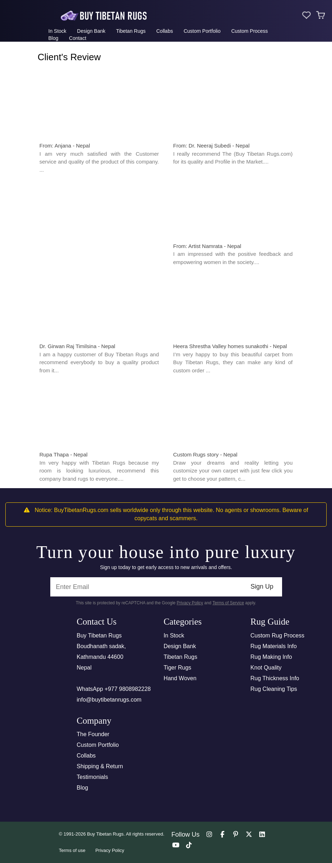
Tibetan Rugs (130, 31)
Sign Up (261, 586)
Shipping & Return (100, 766)
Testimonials (92, 777)
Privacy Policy (190, 602)
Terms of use (72, 850)
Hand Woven (180, 678)
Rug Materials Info (273, 646)
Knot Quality (265, 668)
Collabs (164, 31)
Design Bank (91, 31)
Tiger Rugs (177, 668)
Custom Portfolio (202, 31)
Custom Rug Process (277, 635)
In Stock (57, 31)
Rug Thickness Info (274, 678)
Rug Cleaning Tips (273, 689)
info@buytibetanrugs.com (109, 700)
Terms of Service (228, 602)
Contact (77, 38)
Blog (53, 38)
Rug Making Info (271, 657)
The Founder (93, 734)
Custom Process (249, 31)
